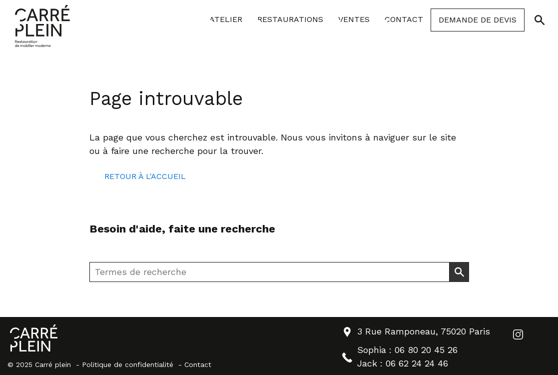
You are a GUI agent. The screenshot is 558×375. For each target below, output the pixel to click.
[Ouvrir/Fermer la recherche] (540, 20)
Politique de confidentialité (127, 364)
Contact (197, 364)
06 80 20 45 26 (426, 349)
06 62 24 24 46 (417, 363)
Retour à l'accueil (145, 176)
